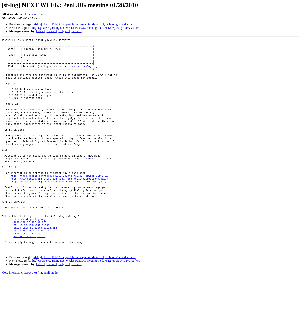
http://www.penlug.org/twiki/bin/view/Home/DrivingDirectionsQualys (59, 207)
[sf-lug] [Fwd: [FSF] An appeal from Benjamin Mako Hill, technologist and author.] (84, 24)
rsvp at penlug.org (83, 72)
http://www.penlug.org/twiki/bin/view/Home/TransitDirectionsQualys (59, 210)
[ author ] (76, 31)
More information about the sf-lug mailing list (30, 314)
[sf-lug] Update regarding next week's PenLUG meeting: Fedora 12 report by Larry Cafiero (84, 27)
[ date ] (40, 31)
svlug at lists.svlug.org (31, 269)
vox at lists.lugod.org (29, 276)
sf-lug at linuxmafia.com (31, 262)
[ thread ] (51, 31)
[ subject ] (64, 31)
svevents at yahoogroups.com (33, 272)
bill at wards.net (33, 14)
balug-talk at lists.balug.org (35, 265)
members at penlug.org (29, 255)
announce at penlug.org (29, 259)
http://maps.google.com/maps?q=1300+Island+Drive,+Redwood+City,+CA (59, 203)
